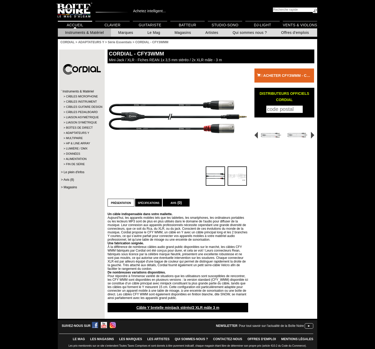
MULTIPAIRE (74, 138)
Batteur (187, 25)
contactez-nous (227, 339)
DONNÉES (73, 153)
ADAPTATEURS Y (77, 132)
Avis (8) (69, 180)
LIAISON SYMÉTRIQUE (81, 122)
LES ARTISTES (158, 339)
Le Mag (153, 32)
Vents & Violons (300, 25)
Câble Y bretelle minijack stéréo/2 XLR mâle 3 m (177, 308)
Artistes (211, 32)
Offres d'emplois (295, 32)
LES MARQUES (130, 339)
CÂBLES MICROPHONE (81, 96)
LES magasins (102, 339)
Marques (125, 32)
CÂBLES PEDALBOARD (81, 112)
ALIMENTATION (76, 158)
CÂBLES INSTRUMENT (81, 101)
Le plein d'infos (74, 172)
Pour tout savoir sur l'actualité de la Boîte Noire (271, 326)
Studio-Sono (224, 25)
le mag (79, 339)
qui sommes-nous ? (191, 339)
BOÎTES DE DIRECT (79, 127)
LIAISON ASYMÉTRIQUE (81, 117)
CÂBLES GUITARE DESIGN (81, 106)
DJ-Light (262, 25)
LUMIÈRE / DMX (77, 148)
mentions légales (297, 339)
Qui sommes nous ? (250, 32)
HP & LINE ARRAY (78, 143)
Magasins (182, 32)
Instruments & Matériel (84, 32)
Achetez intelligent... (149, 11)
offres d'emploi (261, 339)
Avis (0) (176, 203)
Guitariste (150, 25)
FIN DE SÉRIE (75, 164)
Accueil (75, 25)
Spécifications (148, 203)
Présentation (121, 203)
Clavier (112, 25)
